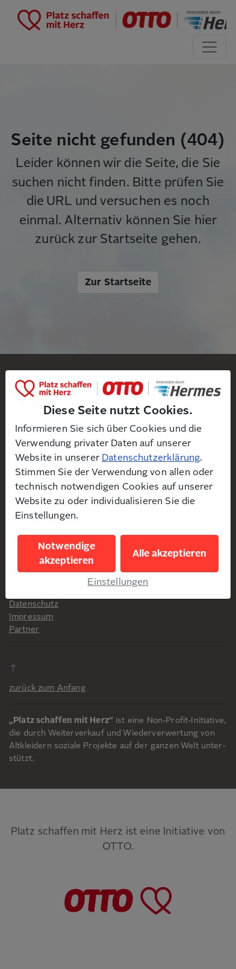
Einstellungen (117, 581)
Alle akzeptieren (169, 553)
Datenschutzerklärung (151, 457)
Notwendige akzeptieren (66, 553)
